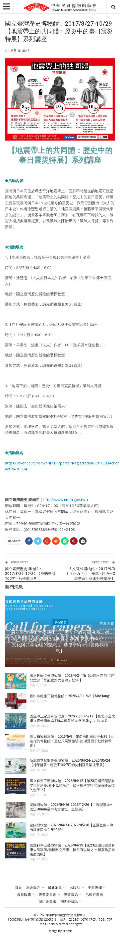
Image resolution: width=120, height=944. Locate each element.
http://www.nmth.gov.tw (64, 499)
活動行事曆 (94, 894)
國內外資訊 (69, 901)
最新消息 (60, 622)
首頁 (18, 888)
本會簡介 (33, 888)
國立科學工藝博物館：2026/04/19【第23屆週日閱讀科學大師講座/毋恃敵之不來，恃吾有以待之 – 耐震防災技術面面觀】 (72, 849)
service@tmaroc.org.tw (65, 924)
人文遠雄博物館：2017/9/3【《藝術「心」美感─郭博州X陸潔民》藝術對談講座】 (90, 574)
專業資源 (71, 894)
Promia (67, 931)
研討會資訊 (47, 901)
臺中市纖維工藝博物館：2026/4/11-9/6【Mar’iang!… (71, 696)
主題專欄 (95, 888)
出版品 (75, 888)
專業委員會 (47, 894)
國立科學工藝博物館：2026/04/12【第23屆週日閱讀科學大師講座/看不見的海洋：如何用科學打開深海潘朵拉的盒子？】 (72, 785)
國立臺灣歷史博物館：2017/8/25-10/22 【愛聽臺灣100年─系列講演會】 (30, 574)
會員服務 (24, 894)
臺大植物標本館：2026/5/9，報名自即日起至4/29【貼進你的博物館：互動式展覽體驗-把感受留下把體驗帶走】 (72, 741)
